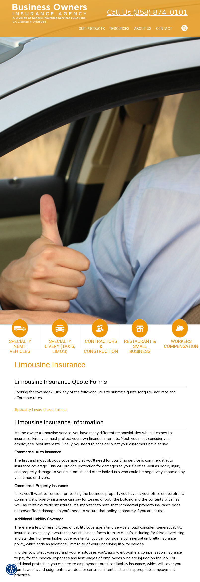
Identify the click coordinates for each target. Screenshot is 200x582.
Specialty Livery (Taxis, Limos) (41, 409)
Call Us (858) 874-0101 (147, 12)
